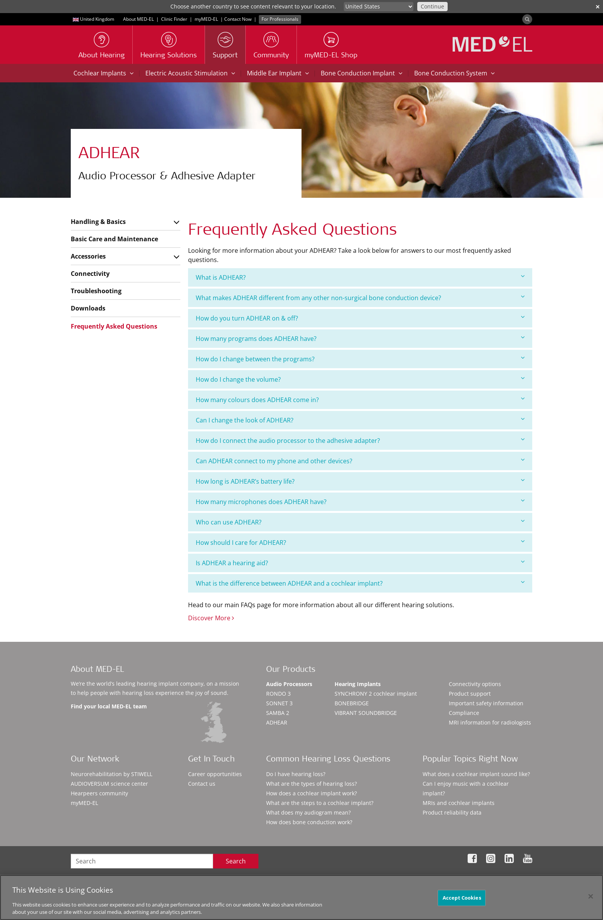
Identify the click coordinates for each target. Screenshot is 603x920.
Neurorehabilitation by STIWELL (111, 774)
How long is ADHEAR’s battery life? (360, 481)
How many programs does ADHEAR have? (360, 338)
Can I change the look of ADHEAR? (360, 420)
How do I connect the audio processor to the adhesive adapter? (360, 440)
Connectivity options (475, 684)
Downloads (88, 308)
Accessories (88, 256)
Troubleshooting (96, 291)
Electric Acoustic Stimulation (190, 73)
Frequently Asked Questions (114, 326)
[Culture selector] (378, 6)
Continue (432, 6)
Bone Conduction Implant (361, 73)
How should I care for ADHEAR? (360, 542)
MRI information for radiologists (490, 722)
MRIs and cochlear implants (459, 802)
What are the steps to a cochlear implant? (319, 802)
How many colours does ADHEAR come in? (360, 399)
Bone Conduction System (454, 73)
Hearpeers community (99, 793)
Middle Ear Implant (278, 73)
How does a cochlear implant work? (311, 793)
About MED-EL (138, 19)
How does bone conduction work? (309, 822)
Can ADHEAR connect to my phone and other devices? (360, 460)
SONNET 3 (279, 703)
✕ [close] (597, 6)
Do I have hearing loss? (295, 774)
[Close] (590, 899)
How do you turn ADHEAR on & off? (360, 318)
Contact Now (238, 19)
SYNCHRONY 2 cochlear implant (376, 693)
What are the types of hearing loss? (311, 783)
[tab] (360, 277)
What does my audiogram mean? (308, 812)
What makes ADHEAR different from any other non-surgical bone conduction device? (360, 297)
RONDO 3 (278, 693)
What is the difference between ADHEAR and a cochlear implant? (360, 583)
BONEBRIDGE (352, 703)
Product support (470, 693)
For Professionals (280, 19)
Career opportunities (215, 774)
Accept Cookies (462, 900)
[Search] (527, 19)
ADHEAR (276, 722)
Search (236, 861)
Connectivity (90, 273)
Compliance (464, 712)
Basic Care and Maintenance (114, 239)
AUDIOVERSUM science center (109, 783)
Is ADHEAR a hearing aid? (360, 562)
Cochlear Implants (103, 73)
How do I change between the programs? (360, 358)
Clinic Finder (174, 19)
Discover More (211, 618)
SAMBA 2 (277, 712)
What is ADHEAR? (360, 277)
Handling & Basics (98, 221)
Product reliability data (452, 812)
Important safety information (486, 703)
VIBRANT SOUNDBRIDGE (366, 712)
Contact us (201, 783)
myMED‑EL (206, 19)
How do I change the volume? (360, 379)
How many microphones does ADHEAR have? (360, 501)
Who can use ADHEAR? (360, 522)
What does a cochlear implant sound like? (476, 774)
